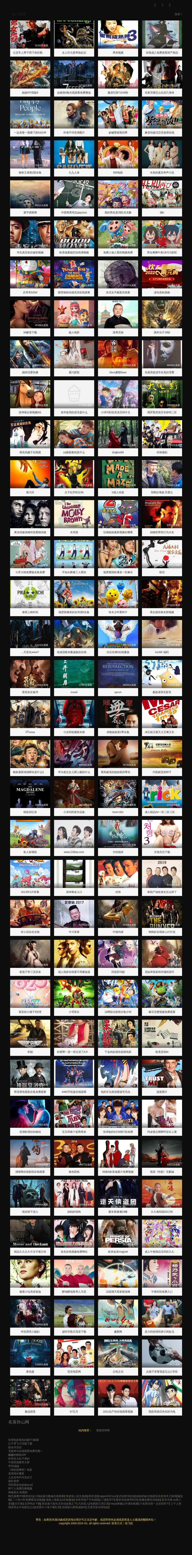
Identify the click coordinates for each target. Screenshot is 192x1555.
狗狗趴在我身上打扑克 (162, 931)
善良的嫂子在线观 (30, 452)
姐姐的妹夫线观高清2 (149, 1496)
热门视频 (18, 14)
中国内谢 (118, 931)
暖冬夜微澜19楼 (118, 1211)
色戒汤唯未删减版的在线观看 (74, 652)
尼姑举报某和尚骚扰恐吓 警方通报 (165, 971)
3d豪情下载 (30, 332)
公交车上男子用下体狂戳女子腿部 (33, 52)
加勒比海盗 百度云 (162, 492)
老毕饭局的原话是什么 (74, 412)
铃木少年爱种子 (118, 612)
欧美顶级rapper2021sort (102, 1496)
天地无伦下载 (162, 852)
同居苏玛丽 (118, 971)
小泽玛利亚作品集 (74, 812)
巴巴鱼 (19, 1503)
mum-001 (118, 812)
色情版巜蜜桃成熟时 (74, 1507)
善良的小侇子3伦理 (30, 1011)
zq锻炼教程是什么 (74, 452)
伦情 (118, 891)
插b (162, 212)
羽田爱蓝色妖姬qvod (20, 1484)
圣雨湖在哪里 (16, 1473)
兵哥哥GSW (30, 292)
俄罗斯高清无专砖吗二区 (162, 412)
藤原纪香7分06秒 (118, 92)
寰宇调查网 (30, 212)
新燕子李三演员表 (30, 971)
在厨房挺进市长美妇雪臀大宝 (162, 372)
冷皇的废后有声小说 (162, 172)
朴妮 (30, 1051)
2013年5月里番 (30, 891)
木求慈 (74, 532)
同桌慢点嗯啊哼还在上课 (162, 1131)
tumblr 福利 (162, 652)
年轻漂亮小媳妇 (30, 1331)
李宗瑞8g (13, 1466)
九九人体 (74, 172)
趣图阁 (118, 1331)
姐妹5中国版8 (30, 92)
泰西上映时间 (30, 612)
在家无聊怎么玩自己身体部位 (162, 92)
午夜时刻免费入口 (162, 1291)
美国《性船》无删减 (162, 1171)
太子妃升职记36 (74, 492)
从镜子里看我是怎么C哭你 (161, 1371)
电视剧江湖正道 (99, 1503)
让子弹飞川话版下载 (20, 1443)
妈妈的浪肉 (74, 1211)
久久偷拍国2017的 (162, 1211)
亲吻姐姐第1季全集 (118, 732)
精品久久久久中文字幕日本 (30, 1251)
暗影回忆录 (30, 812)
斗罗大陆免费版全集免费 (30, 572)
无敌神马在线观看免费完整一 (25, 1450)
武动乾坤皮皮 (127, 1496)
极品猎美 (30, 1411)
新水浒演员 (15, 1447)
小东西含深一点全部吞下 (154, 1503)
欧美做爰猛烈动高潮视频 (74, 252)
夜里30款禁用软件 (127, 1499)
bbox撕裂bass (118, 372)
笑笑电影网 (74, 1371)
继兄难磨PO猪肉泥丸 (20, 1496)
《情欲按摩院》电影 (20, 1469)
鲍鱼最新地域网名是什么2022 (30, 772)
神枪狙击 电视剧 (18, 1492)
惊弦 (162, 572)
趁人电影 (74, 332)
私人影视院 (30, 852)
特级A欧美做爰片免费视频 (118, 1171)
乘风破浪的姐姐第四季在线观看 (119, 772)
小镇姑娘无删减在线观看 (49, 1496)
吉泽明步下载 (32, 1503)
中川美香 (74, 931)
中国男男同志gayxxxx (74, 212)
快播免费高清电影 (149, 1499)
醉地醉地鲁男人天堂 (74, 1291)
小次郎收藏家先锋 (74, 732)
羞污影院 (74, 372)
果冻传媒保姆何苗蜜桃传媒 (30, 532)
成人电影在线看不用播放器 (74, 971)
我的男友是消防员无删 (118, 212)
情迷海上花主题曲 (76, 1496)
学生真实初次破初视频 (30, 252)
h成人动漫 (118, 492)
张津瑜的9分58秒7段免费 (118, 1131)
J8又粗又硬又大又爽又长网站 (162, 732)
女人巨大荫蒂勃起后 (74, 52)
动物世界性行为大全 (162, 532)
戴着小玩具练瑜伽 (30, 1291)
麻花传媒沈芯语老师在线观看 (162, 132)
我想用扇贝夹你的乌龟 (162, 1411)
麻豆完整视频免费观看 (162, 1011)
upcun (118, 692)
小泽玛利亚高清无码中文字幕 (118, 412)
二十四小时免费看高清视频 (28, 1499)
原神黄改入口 (74, 891)
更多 (178, 14)
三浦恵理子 (107, 1499)
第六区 (30, 492)
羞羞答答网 (103, 1430)
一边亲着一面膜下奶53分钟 (30, 132)
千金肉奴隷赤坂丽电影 (118, 1051)
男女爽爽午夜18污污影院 (162, 252)
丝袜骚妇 (162, 452)
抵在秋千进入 (30, 1211)
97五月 (74, 1411)
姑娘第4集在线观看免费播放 (74, 92)
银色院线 (74, 1171)
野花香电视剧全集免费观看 (30, 1091)
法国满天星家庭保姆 (118, 1291)
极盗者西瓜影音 (162, 692)
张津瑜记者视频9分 (30, 412)
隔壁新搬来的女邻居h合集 (74, 612)
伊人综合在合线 (30, 931)
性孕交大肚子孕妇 (19, 1458)
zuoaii (74, 692)
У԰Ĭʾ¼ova (30, 732)
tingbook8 (118, 452)
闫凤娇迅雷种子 (162, 772)
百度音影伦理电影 (98, 1507)
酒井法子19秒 (162, 332)
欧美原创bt (162, 1051)
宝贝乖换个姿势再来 (74, 1131)
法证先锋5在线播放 (118, 652)
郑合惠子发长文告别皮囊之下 (59, 1503)
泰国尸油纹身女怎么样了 (162, 891)
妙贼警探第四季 (118, 132)
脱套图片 (162, 1091)
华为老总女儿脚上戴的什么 (74, 772)
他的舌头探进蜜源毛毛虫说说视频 (121, 1091)
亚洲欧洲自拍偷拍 (30, 1131)
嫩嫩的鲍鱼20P (17, 1454)
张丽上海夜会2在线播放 (60, 1499)
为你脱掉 (118, 852)
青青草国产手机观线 (87, 1499)
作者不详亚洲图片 (74, 132)
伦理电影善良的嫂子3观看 (23, 1439)
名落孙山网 (18, 1422)
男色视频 (118, 52)
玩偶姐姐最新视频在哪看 (118, 532)
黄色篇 (30, 1371)
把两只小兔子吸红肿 (48, 1507)
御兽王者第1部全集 (30, 172)
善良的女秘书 (30, 692)
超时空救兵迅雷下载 (74, 1331)
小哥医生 (74, 1011)
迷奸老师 (13, 1481)
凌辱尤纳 (118, 332)
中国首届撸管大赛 (19, 1462)
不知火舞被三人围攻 (74, 572)
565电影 (118, 172)
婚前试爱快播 (30, 372)
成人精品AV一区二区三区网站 (162, 812)
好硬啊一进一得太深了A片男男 (75, 1051)
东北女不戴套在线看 (118, 292)
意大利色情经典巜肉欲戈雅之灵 (163, 1331)
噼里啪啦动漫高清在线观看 (74, 292)
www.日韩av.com (74, 852)
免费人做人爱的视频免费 (118, 252)
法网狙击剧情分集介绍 (118, 1011)
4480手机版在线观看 (74, 1091)
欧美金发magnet (118, 1251)
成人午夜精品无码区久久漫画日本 (165, 1251)
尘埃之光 (118, 1371)
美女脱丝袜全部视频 (162, 612)
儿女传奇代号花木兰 (20, 1477)
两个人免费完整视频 (20, 1488)
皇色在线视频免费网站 (74, 1251)
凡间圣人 (83, 1503)
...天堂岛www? (30, 652)
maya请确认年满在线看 (124, 1503)
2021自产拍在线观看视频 (118, 1411)
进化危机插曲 (162, 292)
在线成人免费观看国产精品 (162, 52)
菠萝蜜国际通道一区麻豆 (118, 572)
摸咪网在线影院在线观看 (30, 1171)
